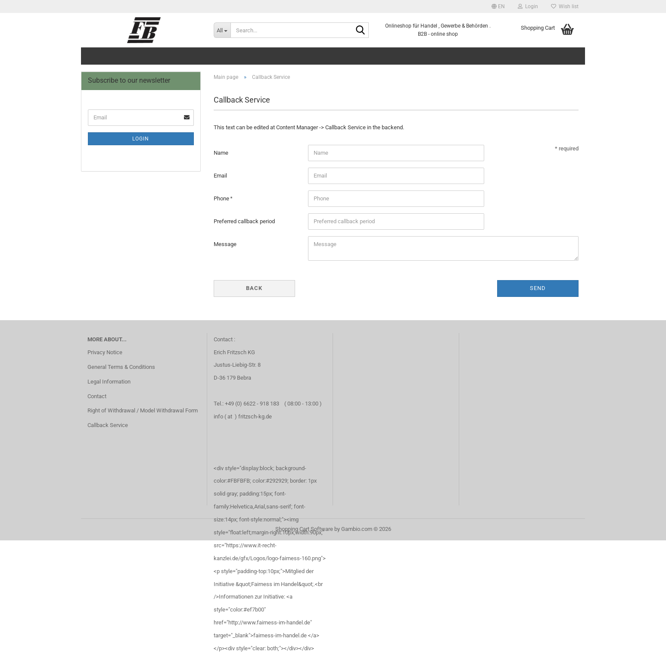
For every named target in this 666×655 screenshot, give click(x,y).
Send (538, 288)
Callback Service (107, 425)
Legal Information (109, 381)
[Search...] (222, 30)
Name (221, 153)
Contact (96, 396)
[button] (498, 6)
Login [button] (528, 6)
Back (254, 288)
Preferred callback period (244, 221)
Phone (222, 198)
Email (220, 175)
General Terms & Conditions (121, 367)
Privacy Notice (104, 352)
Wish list (565, 6)
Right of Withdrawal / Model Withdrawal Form (142, 410)
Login (140, 139)
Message (225, 244)
